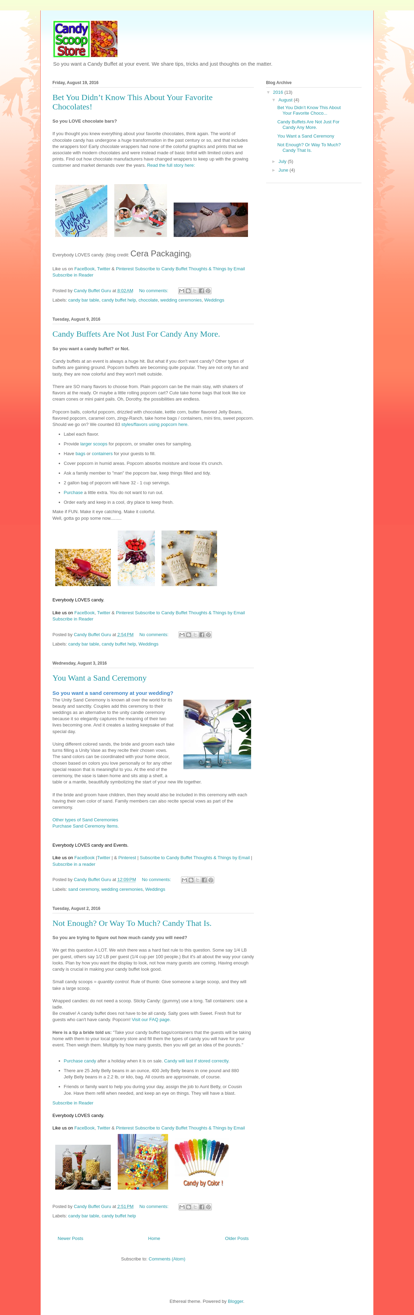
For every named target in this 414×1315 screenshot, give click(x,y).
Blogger (235, 1301)
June (284, 170)
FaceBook (84, 268)
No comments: (154, 290)
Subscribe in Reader (72, 275)
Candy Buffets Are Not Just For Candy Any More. (136, 333)
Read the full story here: (171, 165)
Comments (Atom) (167, 1258)
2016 (278, 92)
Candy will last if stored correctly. (197, 1060)
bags (80, 453)
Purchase (73, 492)
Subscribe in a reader (74, 864)
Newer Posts (70, 1238)
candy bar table (83, 300)
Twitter (103, 268)
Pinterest (125, 268)
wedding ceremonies (181, 300)
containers (102, 453)
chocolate (148, 300)
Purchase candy (80, 1060)
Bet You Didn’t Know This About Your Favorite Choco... (309, 110)
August (286, 99)
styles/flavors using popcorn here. (155, 424)
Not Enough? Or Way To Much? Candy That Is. (132, 923)
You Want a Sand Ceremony (99, 677)
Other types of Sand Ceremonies (85, 819)
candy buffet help (119, 300)
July (283, 161)
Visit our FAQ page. (151, 1019)
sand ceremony (83, 889)
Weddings (214, 300)
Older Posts (237, 1238)
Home (154, 1238)
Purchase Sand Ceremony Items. (85, 826)
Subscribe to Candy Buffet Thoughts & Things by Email (190, 268)
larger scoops (93, 443)
